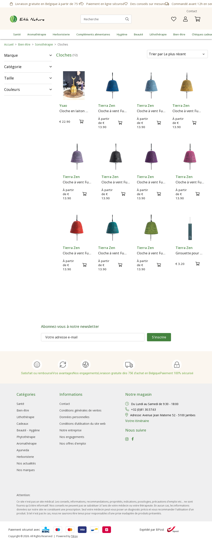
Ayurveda (23, 450)
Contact (192, 11)
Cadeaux (22, 424)
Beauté (138, 34)
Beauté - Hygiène (28, 430)
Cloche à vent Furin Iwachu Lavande (77, 182)
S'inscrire (159, 337)
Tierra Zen (106, 105)
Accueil (8, 44)
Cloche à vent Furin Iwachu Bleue (112, 111)
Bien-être (179, 34)
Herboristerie (61, 34)
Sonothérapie (44, 44)
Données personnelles (74, 417)
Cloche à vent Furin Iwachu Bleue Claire (151, 111)
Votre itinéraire (137, 421)
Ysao (63, 105)
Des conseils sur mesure (144, 4)
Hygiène (122, 34)
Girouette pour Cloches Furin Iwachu (190, 253)
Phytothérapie (26, 437)
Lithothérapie (158, 34)
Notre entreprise (70, 430)
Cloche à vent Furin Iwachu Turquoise (112, 253)
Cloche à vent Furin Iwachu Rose (190, 182)
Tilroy (74, 536)
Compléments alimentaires (93, 34)
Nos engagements (71, 437)
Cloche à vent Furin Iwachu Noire (115, 182)
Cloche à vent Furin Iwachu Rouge (77, 253)
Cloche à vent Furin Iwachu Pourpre (151, 182)
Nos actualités (26, 463)
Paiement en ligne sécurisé (102, 4)
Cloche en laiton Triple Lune (73, 111)
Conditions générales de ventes (80, 410)
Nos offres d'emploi (72, 443)
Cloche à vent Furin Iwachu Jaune (186, 111)
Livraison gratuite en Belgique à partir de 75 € (45, 4)
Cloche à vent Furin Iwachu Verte (151, 253)
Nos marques (26, 470)
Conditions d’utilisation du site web (82, 424)
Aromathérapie (36, 34)
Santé (17, 34)
